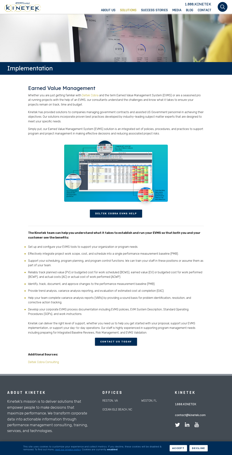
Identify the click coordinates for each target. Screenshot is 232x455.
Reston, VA (110, 400)
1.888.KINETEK (198, 4)
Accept (178, 448)
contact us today (116, 341)
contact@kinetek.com (190, 415)
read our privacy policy (68, 449)
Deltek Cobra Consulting (43, 362)
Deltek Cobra (90, 95)
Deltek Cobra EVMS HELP (116, 213)
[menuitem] (110, 10)
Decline (198, 448)
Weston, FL (149, 400)
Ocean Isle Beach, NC (117, 409)
